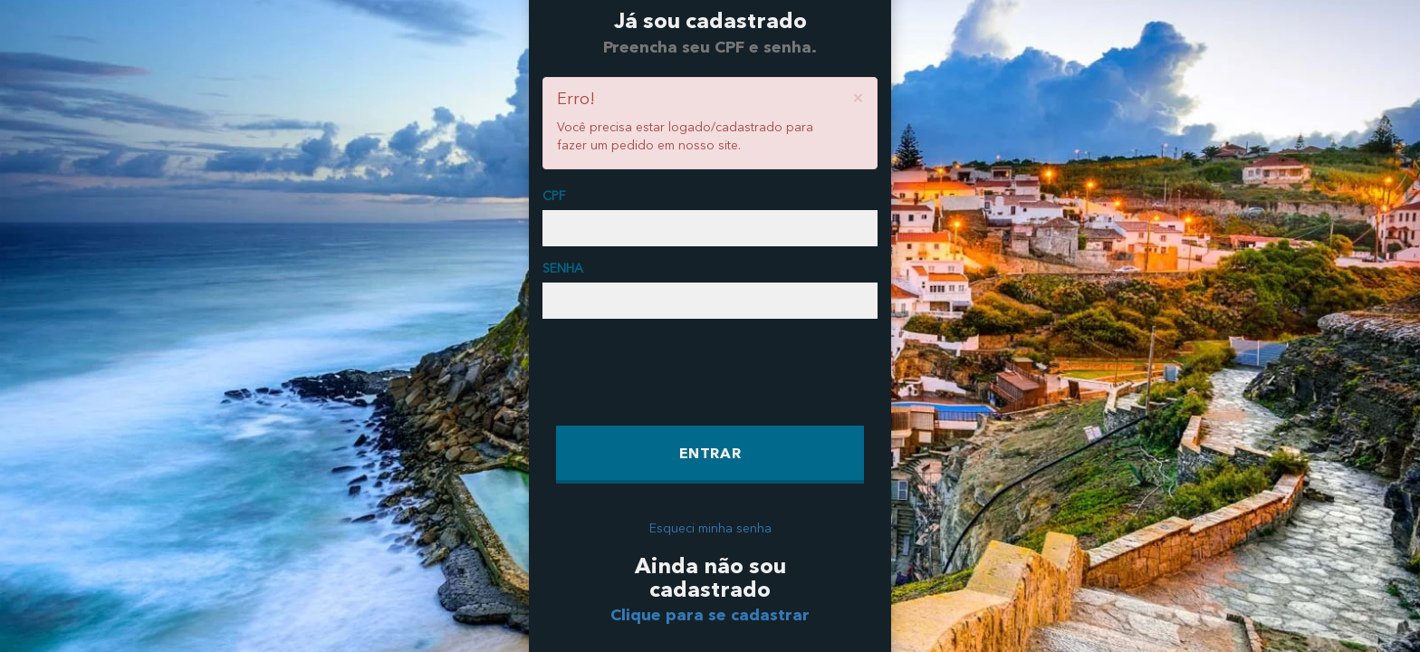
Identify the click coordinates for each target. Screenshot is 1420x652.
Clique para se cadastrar (710, 616)
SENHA (562, 269)
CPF (553, 196)
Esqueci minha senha (710, 529)
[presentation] (693, 372)
